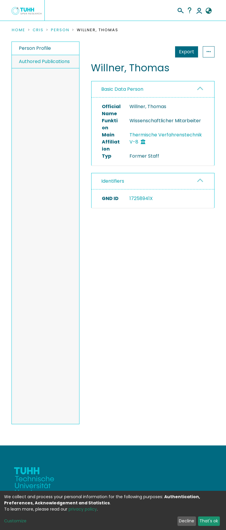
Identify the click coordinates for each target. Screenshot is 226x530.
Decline (186, 521)
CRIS (38, 30)
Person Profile (35, 48)
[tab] (153, 89)
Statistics (184, 51)
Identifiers (112, 181)
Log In (199, 10)
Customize (15, 521)
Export (157, 51)
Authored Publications (44, 61)
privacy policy (83, 509)
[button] (208, 10)
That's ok (209, 521)
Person (60, 30)
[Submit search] (180, 9)
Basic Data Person (122, 89)
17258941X (141, 198)
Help (189, 10)
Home (18, 30)
